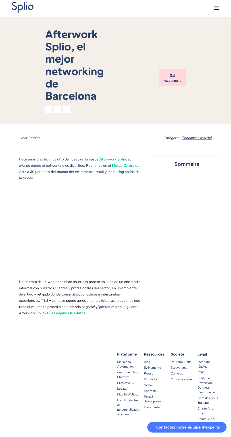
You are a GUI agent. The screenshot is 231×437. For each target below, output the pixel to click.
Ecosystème (179, 368)
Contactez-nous (181, 379)
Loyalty (122, 389)
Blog (147, 362)
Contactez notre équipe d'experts (188, 427)
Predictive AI (126, 383)
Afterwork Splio (112, 159)
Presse (148, 373)
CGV (201, 372)
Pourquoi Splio (181, 362)
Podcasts (150, 391)
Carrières (177, 373)
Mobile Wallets (127, 394)
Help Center (152, 407)
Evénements (152, 368)
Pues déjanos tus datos (66, 313)
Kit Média (150, 379)
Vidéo (148, 385)
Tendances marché (197, 137)
